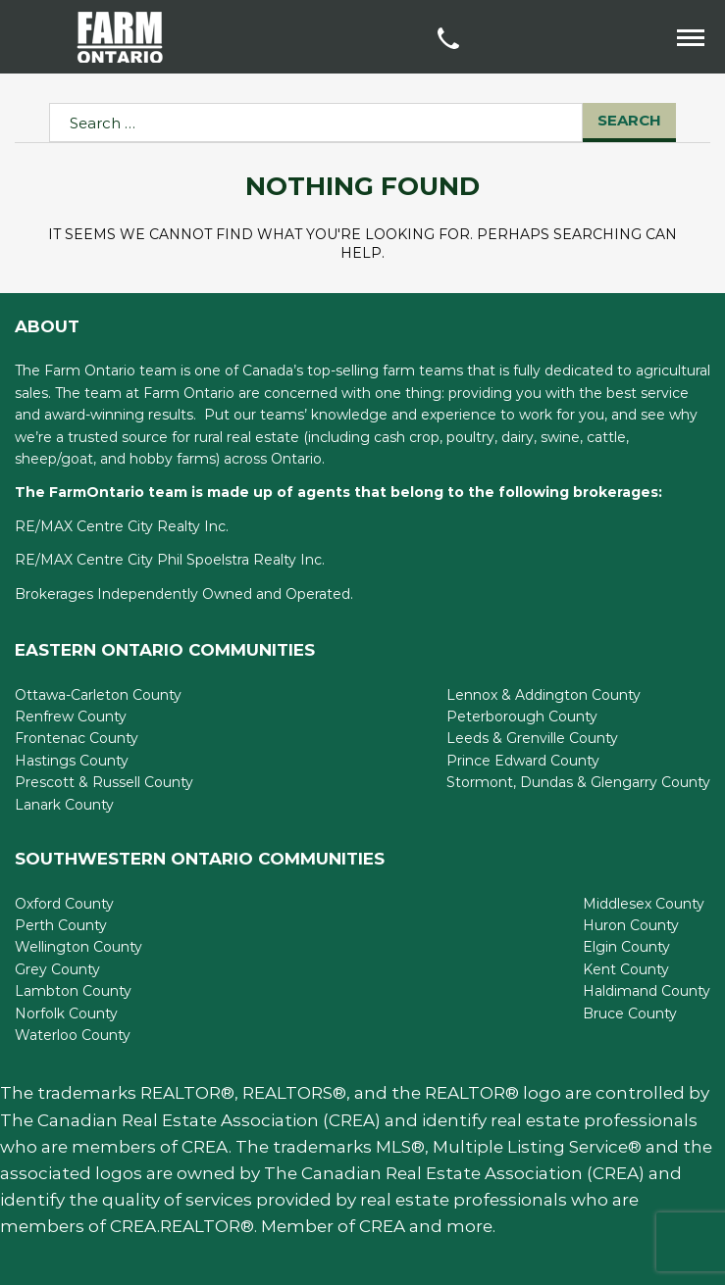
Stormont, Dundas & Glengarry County (578, 782)
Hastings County (72, 760)
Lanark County (64, 805)
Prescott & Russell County (104, 782)
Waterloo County (72, 1035)
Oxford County (64, 904)
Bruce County (630, 1013)
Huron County (631, 925)
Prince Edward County (522, 760)
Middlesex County (643, 904)
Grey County (57, 969)
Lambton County (73, 991)
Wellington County (78, 947)
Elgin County (626, 947)
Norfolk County (66, 1013)
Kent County (626, 969)
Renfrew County (71, 716)
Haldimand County (646, 991)
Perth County (61, 925)
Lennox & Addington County (543, 695)
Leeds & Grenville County (532, 738)
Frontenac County (76, 738)
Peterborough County (521, 716)
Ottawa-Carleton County (98, 695)
